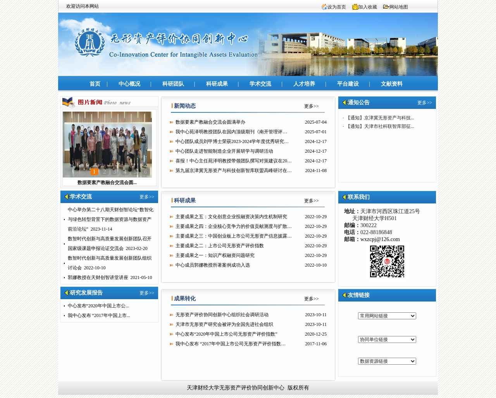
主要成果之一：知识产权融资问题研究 (215, 255)
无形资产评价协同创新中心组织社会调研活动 (222, 314)
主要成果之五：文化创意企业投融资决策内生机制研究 (231, 216)
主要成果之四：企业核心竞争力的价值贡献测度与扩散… (234, 226)
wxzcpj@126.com (380, 239)
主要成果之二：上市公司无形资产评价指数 (220, 245)
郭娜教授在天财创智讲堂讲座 (98, 277)
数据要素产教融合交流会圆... (107, 182)
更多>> (147, 197)
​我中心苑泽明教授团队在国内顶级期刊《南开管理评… (231, 131)
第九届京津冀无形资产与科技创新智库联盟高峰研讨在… (234, 170)
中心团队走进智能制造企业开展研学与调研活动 (224, 151)
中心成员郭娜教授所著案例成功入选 (213, 265)
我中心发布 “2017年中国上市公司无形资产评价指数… (231, 343)
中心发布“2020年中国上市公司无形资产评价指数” (226, 334)
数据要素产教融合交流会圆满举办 (210, 122)
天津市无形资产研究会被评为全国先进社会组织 (224, 324)
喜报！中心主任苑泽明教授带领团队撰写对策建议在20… (234, 161)
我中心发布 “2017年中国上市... (99, 315)
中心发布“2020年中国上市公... (98, 305)
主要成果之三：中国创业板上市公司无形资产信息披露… (234, 236)
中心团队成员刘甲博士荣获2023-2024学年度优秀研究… (232, 141)
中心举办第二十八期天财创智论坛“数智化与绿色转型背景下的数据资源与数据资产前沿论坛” (110, 219)
